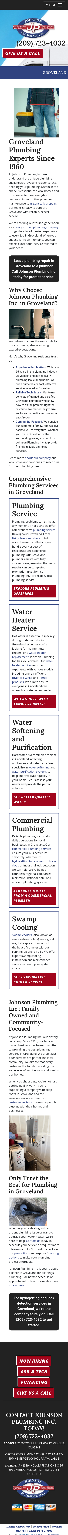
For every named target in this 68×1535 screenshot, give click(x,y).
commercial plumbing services (32, 849)
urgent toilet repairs (43, 203)
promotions (22, 1253)
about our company (38, 458)
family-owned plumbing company (36, 227)
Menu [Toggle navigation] (54, 4)
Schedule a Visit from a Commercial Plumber (32, 895)
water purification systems (29, 771)
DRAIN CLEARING (18, 1526)
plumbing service (44, 530)
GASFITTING (41, 1526)
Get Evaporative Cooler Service (29, 979)
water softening (39, 767)
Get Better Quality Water (31, 799)
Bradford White (22, 678)
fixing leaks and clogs (26, 538)
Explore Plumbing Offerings (31, 591)
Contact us (33, 1241)
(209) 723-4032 (40, 43)
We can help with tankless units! (30, 701)
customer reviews (20, 1102)
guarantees (16, 1285)
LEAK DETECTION (40, 1531)
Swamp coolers (22, 935)
